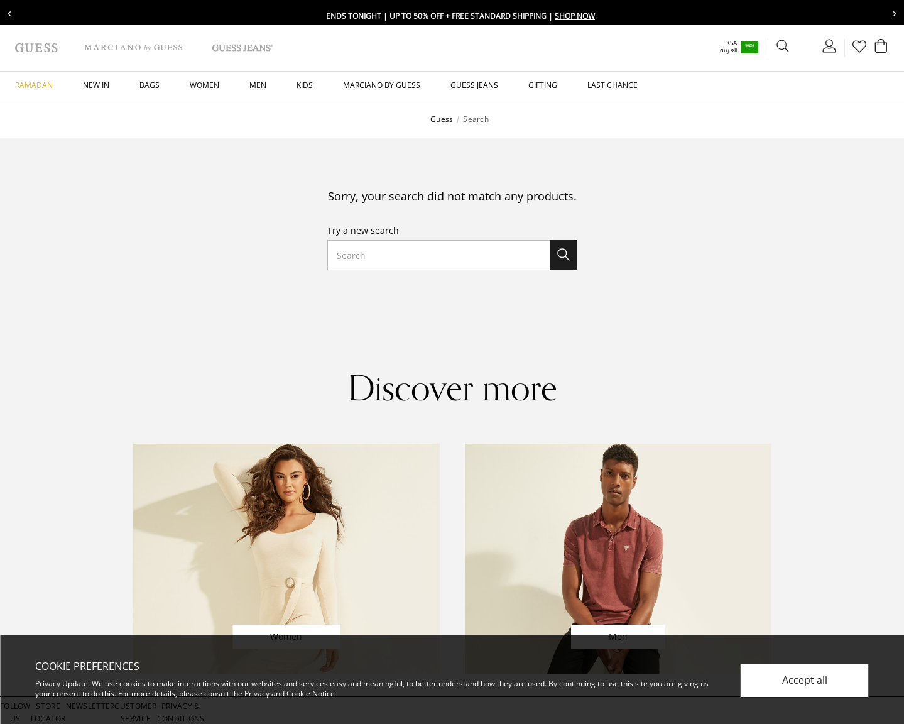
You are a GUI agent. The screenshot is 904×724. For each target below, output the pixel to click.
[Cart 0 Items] (878, 49)
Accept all (804, 681)
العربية (713, 50)
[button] (733, 47)
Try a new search (363, 230)
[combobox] (452, 255)
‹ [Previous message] (9, 12)
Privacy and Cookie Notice (289, 693)
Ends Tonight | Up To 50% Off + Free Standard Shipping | (460, 16)
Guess (441, 119)
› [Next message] (894, 12)
